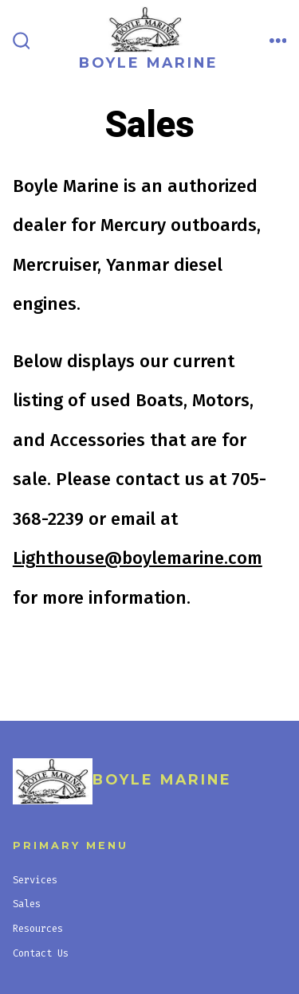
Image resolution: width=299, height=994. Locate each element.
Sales (27, 904)
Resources (38, 928)
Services (35, 880)
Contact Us (41, 953)
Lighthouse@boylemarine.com (137, 558)
